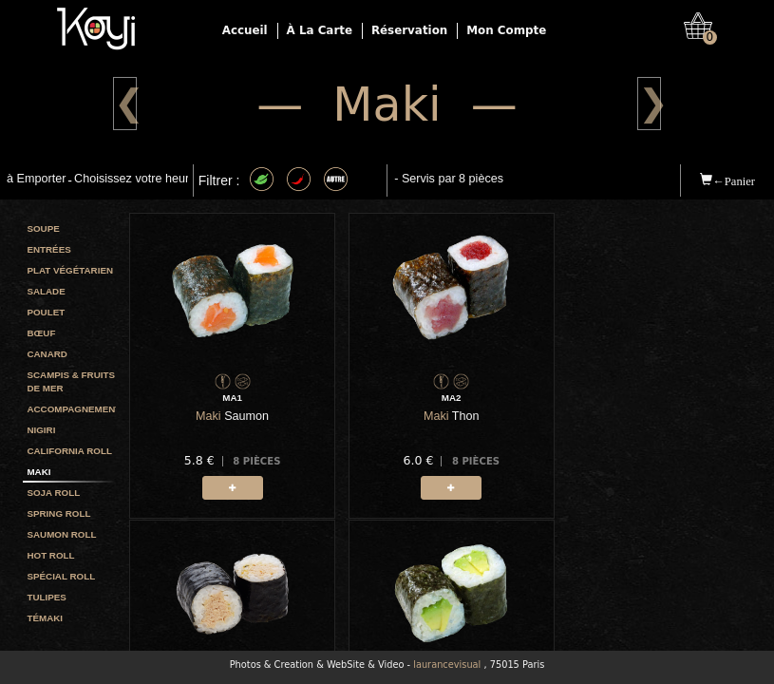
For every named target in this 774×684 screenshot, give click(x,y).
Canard (46, 354)
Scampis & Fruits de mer (71, 381)
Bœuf (41, 333)
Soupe (43, 228)
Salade (46, 291)
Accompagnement (71, 409)
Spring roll (58, 513)
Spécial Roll (61, 576)
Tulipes (46, 597)
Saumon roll (61, 534)
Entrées (48, 249)
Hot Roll (50, 555)
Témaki (45, 618)
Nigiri (41, 430)
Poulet (46, 312)
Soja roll (53, 492)
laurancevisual (447, 664)
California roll (69, 451)
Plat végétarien (70, 270)
